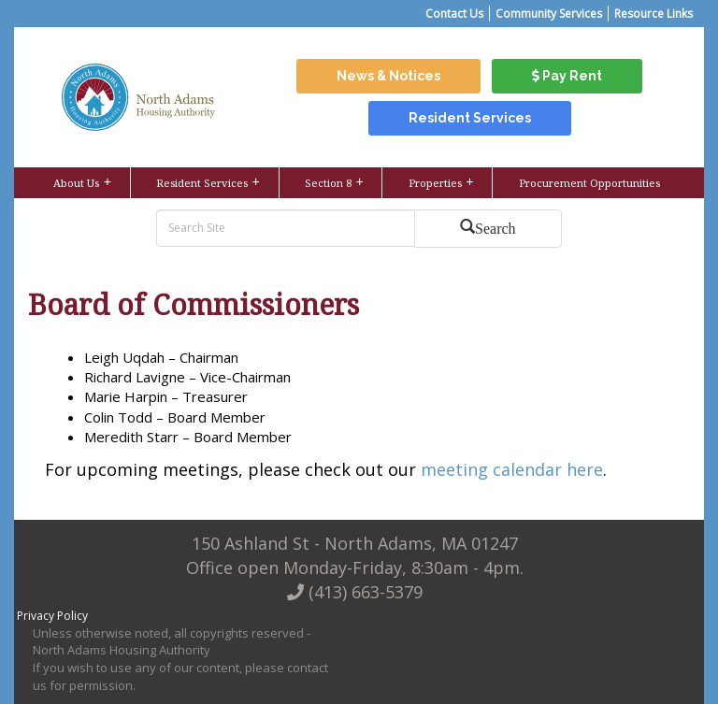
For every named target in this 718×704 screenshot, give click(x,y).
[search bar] (287, 228)
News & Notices (388, 75)
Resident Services (470, 117)
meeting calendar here (512, 469)
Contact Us (454, 14)
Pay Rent (567, 75)
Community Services (548, 14)
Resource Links (653, 14)
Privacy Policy (52, 616)
